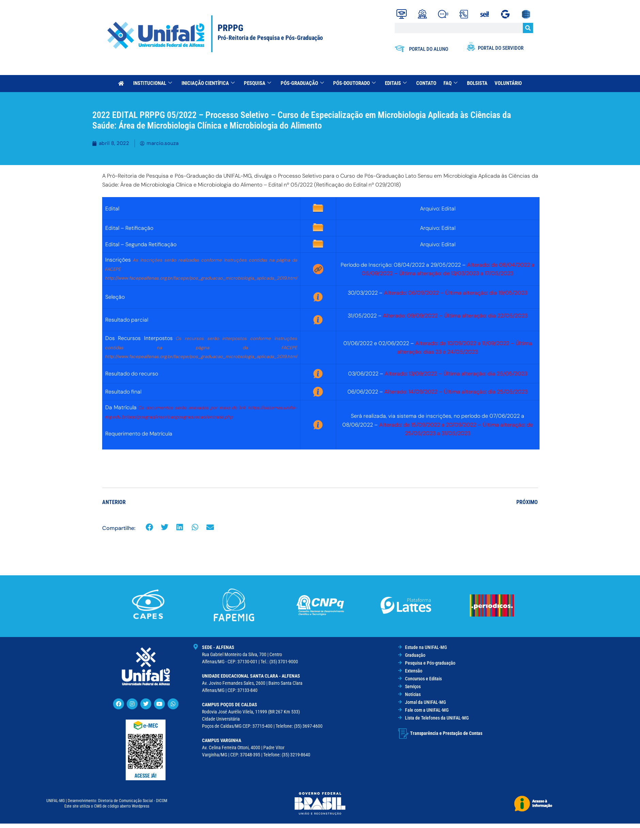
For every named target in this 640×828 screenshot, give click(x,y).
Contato (425, 83)
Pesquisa (258, 83)
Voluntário (505, 83)
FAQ (449, 83)
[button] (150, 527)
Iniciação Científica (209, 83)
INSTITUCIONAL (154, 83)
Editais (395, 83)
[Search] (528, 28)
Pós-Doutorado (354, 83)
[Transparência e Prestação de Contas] (403, 733)
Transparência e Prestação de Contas (446, 733)
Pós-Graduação (302, 83)
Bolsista (475, 83)
